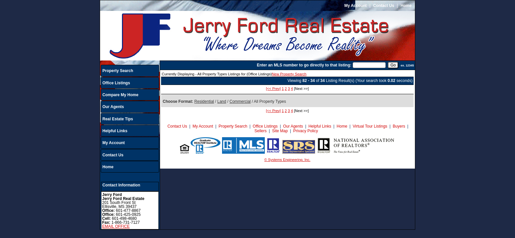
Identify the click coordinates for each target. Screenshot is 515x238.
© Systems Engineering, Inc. (287, 160)
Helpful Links (114, 131)
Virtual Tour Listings (370, 126)
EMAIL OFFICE (116, 226)
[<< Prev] (273, 89)
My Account (355, 5)
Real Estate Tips (117, 119)
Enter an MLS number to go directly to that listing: (304, 65)
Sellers (261, 131)
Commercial (240, 101)
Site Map (280, 131)
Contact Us (383, 5)
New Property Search (289, 74)
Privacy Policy (305, 131)
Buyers (399, 126)
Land (221, 101)
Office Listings (116, 83)
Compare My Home (120, 95)
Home (406, 5)
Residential (204, 101)
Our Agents (113, 106)
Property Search (117, 70)
